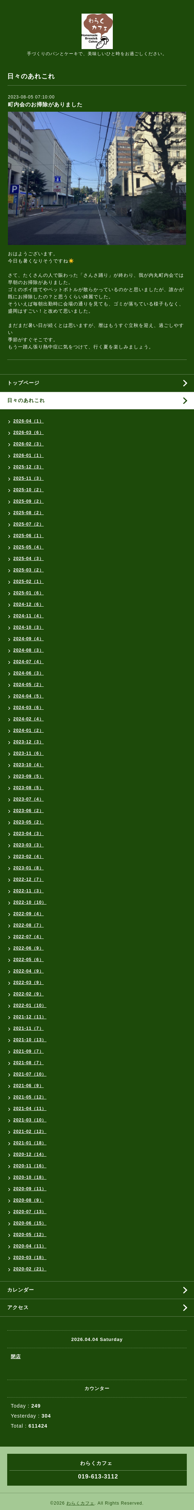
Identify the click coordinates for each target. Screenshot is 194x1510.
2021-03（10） (29, 1120)
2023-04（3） (28, 833)
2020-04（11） (29, 1246)
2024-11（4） (28, 615)
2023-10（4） (28, 764)
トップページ (23, 383)
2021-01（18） (29, 1142)
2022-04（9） (28, 971)
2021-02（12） (29, 1131)
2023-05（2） (28, 822)
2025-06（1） (28, 535)
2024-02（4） (28, 719)
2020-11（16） (29, 1165)
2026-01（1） (28, 455)
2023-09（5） (28, 776)
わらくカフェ (80, 1503)
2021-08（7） (28, 1062)
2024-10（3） (28, 627)
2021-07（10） (29, 1074)
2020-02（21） (29, 1269)
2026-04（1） (28, 421)
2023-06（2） (28, 810)
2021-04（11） (29, 1108)
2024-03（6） (28, 707)
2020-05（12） (29, 1234)
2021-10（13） (29, 1039)
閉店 (16, 1356)
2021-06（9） (28, 1085)
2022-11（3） (28, 890)
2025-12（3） (28, 466)
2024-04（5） (28, 696)
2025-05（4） (28, 547)
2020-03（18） (29, 1257)
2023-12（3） (28, 741)
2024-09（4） (28, 638)
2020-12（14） (29, 1154)
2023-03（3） (28, 845)
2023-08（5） (28, 787)
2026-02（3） (28, 444)
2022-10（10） (29, 902)
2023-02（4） (28, 856)
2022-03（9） (28, 982)
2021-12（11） (29, 1016)
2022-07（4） (28, 936)
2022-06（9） (28, 948)
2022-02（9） (28, 994)
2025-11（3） (28, 478)
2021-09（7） (28, 1051)
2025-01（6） (28, 592)
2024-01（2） (28, 730)
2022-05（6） (28, 959)
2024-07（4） (28, 661)
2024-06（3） (28, 673)
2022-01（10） (29, 1005)
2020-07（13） (29, 1211)
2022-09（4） (28, 913)
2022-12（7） (28, 879)
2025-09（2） (28, 501)
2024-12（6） (28, 604)
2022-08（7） (28, 925)
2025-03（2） (28, 570)
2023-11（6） (28, 753)
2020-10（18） (29, 1177)
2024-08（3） (28, 650)
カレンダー (20, 1290)
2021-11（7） (28, 1028)
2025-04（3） (28, 558)
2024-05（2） (28, 684)
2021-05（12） (29, 1097)
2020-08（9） (28, 1200)
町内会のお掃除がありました (45, 104)
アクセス (18, 1307)
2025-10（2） (28, 489)
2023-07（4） (28, 799)
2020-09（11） (29, 1188)
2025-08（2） (28, 512)
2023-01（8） (28, 867)
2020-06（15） (29, 1223)
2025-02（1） (28, 581)
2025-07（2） (28, 524)
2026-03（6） (28, 432)
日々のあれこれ (26, 400)
